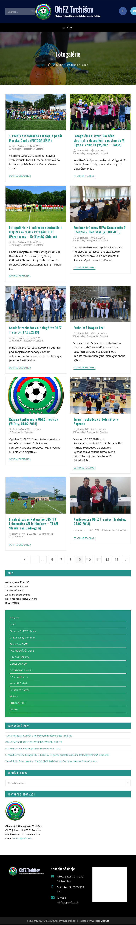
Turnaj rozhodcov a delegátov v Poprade (95, 421)
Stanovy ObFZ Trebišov (23, 631)
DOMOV (14, 618)
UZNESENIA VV (18, 664)
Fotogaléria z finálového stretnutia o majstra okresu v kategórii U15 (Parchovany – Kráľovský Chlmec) (35, 232)
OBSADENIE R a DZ (21, 670)
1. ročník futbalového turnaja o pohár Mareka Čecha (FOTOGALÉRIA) (35, 138)
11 (98, 560)
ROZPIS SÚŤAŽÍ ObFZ (22, 651)
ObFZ (13, 624)
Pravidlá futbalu (19, 683)
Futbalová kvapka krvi (88, 328)
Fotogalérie (28, 149)
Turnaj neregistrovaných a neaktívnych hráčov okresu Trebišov (38, 736)
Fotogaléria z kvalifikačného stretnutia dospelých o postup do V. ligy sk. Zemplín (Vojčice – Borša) (98, 140)
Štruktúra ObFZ (19, 644)
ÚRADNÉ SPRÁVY (19, 657)
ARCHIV (14, 709)
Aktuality (16, 149)
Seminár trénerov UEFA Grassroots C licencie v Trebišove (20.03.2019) (99, 230)
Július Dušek (18, 146)
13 (116, 560)
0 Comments (18, 536)
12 (107, 560)
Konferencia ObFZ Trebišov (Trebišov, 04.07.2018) (99, 521)
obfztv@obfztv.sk (22, 838)
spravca (16, 534)
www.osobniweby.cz (99, 921)
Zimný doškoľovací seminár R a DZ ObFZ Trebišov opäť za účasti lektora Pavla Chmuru (51, 761)
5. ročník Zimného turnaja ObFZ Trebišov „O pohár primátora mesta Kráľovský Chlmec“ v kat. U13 (57, 755)
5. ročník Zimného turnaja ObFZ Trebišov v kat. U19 (32, 748)
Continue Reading (20, 176)
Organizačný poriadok (22, 638)
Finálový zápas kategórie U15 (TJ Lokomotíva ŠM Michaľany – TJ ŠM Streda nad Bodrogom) (33, 524)
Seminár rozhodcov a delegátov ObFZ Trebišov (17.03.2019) (35, 330)
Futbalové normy (19, 690)
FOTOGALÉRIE (18, 703)
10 (89, 560)
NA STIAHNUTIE (19, 677)
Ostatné (39, 149)
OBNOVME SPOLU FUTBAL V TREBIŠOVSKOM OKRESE (33, 742)
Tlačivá (14, 696)
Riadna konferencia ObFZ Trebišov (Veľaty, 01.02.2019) (33, 421)
